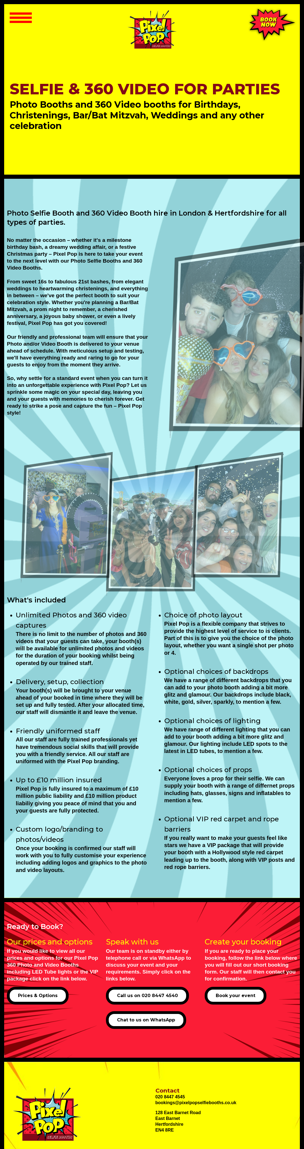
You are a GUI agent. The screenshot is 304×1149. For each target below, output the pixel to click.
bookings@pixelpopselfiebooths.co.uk (196, 1102)
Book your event (235, 995)
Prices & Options (38, 995)
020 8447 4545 (170, 1096)
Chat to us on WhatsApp (146, 1020)
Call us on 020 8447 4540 (147, 995)
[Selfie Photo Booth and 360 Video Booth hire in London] (152, 30)
